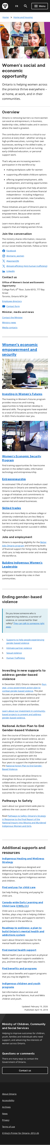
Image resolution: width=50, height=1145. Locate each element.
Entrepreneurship (14, 479)
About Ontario (9, 1093)
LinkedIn (8, 271)
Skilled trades (11, 508)
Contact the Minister (12, 317)
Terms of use (8, 1126)
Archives (6, 1107)
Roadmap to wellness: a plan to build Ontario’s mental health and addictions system (23, 931)
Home (6, 17)
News (5, 1113)
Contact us (25, 1070)
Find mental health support (19, 950)
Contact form (11, 306)
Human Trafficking (15, 657)
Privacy (5, 1120)
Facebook (9, 250)
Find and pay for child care (19, 887)
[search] (25, 6)
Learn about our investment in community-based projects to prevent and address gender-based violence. (23, 714)
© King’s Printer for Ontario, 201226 (20, 1133)
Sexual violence (14, 652)
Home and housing (23, 17)
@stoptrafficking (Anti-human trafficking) (24, 266)
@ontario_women (13, 255)
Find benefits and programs (19, 968)
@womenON (10, 261)
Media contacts (9, 327)
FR (16, 6)
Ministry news (9, 322)
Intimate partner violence (19, 648)
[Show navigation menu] (39, 6)
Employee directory (12, 301)
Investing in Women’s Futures (22, 394)
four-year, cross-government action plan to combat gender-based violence (24, 687)
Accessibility (8, 1100)
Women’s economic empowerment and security (20, 350)
